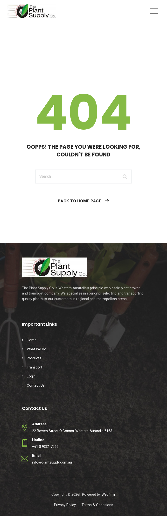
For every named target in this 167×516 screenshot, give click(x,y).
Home (31, 340)
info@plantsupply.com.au (52, 462)
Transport (34, 367)
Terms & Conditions (97, 505)
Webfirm (108, 494)
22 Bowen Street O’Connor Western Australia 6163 (72, 431)
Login (31, 376)
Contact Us (36, 385)
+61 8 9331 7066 (45, 446)
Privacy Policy (65, 505)
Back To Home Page (80, 201)
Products (34, 358)
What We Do (36, 349)
